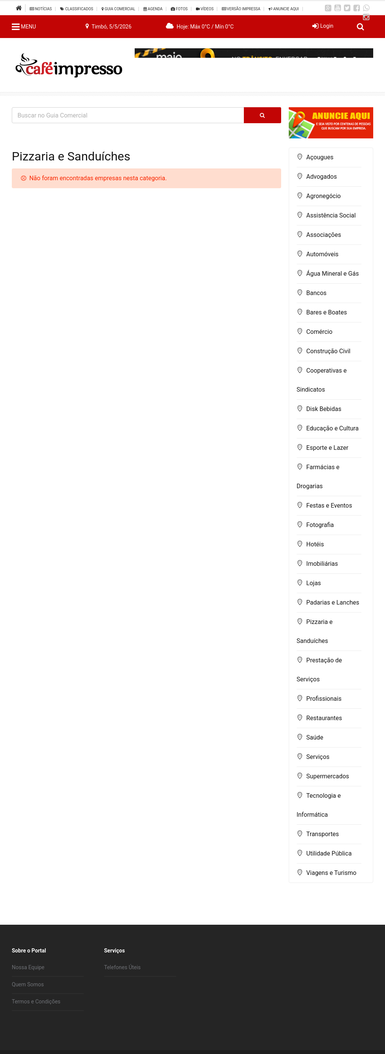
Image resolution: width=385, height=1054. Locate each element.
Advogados (321, 176)
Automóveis (322, 254)
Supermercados (327, 776)
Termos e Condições (36, 1001)
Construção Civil (328, 351)
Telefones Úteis (122, 967)
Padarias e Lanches (332, 602)
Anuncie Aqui (284, 9)
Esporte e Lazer (327, 447)
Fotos (179, 9)
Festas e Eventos (329, 505)
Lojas (313, 583)
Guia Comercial (118, 9)
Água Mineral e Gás (332, 273)
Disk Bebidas (323, 409)
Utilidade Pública (329, 853)
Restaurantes (324, 718)
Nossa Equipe (28, 967)
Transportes (322, 834)
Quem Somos (28, 984)
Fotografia (320, 525)
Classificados (76, 9)
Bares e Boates (326, 312)
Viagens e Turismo (331, 872)
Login (327, 26)
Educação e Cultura (332, 428)
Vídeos (205, 9)
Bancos (316, 293)
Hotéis (315, 544)
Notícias (41, 9)
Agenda (153, 9)
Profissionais (324, 698)
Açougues (319, 157)
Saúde (314, 737)
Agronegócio (323, 196)
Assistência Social (331, 215)
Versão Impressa (241, 9)
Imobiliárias (322, 563)
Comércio (319, 331)
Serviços (317, 756)
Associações (323, 234)
